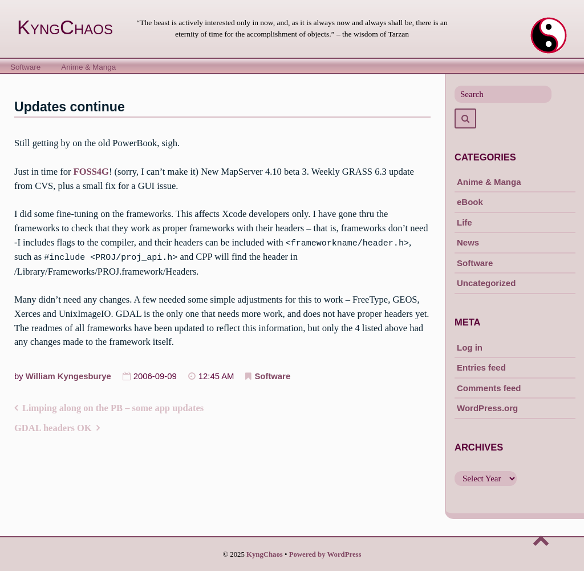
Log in (469, 347)
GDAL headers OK (53, 427)
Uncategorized (486, 283)
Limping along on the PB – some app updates (113, 406)
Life (464, 222)
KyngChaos (65, 27)
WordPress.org (487, 408)
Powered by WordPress (325, 554)
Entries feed (481, 367)
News (468, 242)
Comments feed (489, 388)
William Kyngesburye (68, 375)
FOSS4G (91, 171)
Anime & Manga (88, 67)
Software (25, 67)
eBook (470, 202)
